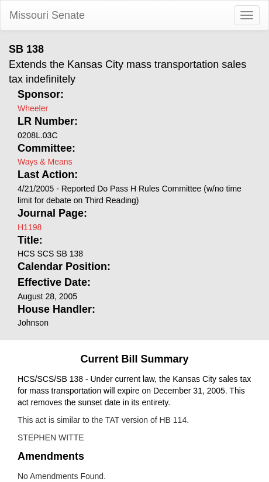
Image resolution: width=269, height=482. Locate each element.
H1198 (30, 227)
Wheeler (33, 108)
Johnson (33, 322)
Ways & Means (45, 161)
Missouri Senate (47, 15)
